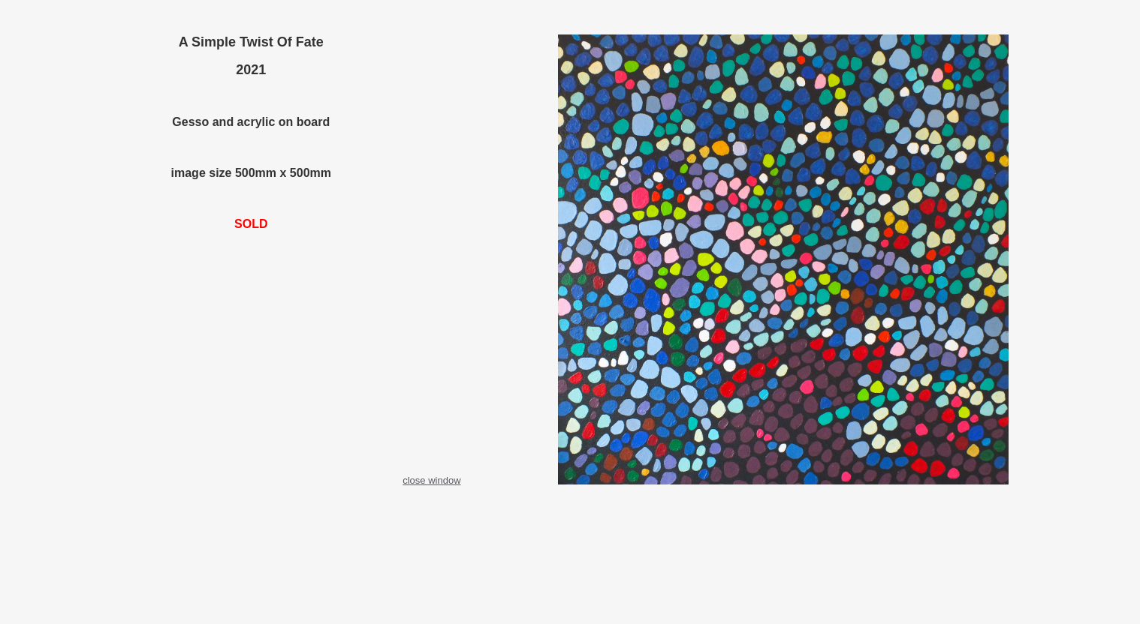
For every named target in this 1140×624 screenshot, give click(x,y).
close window (431, 480)
